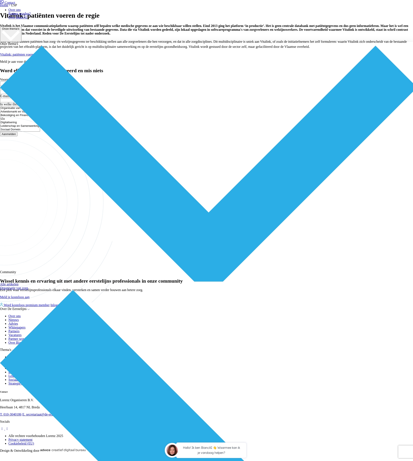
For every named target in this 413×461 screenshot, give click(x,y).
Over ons (14, 10)
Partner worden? (19, 13)
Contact (7, 2)
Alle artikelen (9, 284)
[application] (206, 451)
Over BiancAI (17, 17)
